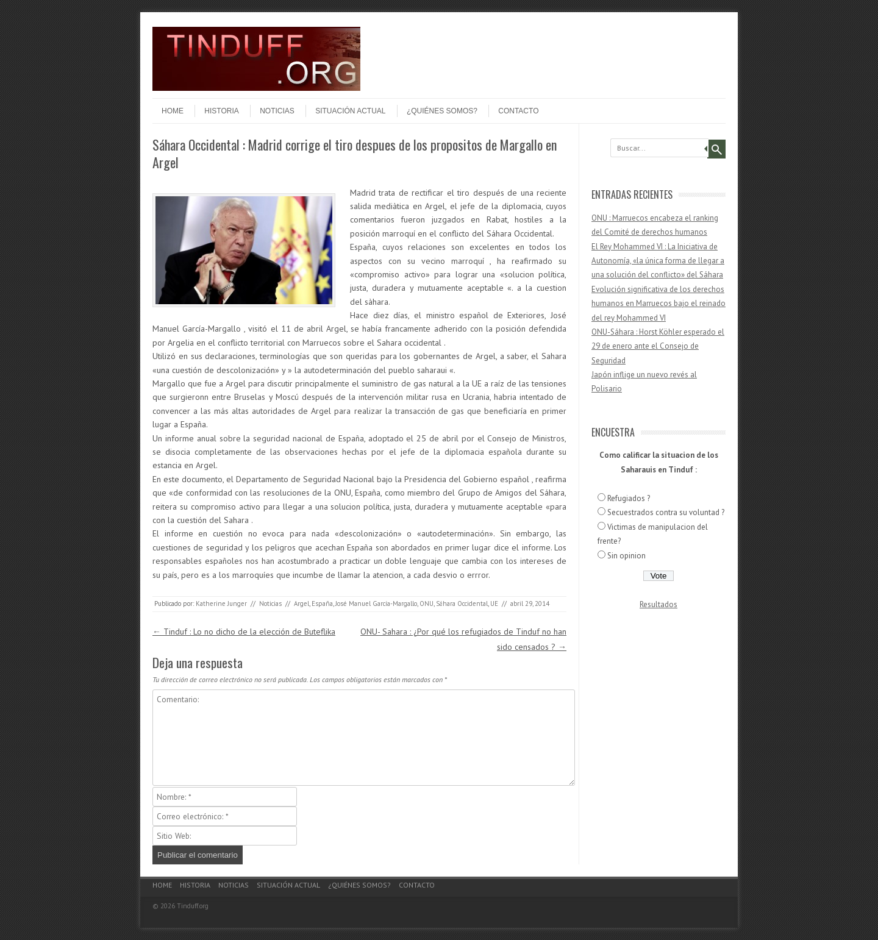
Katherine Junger (221, 603)
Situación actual (350, 111)
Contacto (518, 111)
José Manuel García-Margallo (376, 603)
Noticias (277, 111)
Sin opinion (626, 555)
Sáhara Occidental (462, 603)
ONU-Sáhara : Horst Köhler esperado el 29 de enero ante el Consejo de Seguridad (657, 346)
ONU (426, 603)
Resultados (658, 604)
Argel (301, 603)
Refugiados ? (628, 498)
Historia (221, 111)
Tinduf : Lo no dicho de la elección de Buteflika (243, 631)
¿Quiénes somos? (442, 111)
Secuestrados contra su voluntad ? (665, 512)
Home (173, 111)
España (322, 603)
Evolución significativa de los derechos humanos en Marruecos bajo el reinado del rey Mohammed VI (658, 303)
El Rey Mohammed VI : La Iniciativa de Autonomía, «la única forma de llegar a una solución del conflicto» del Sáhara (657, 260)
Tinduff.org (193, 906)
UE (494, 603)
